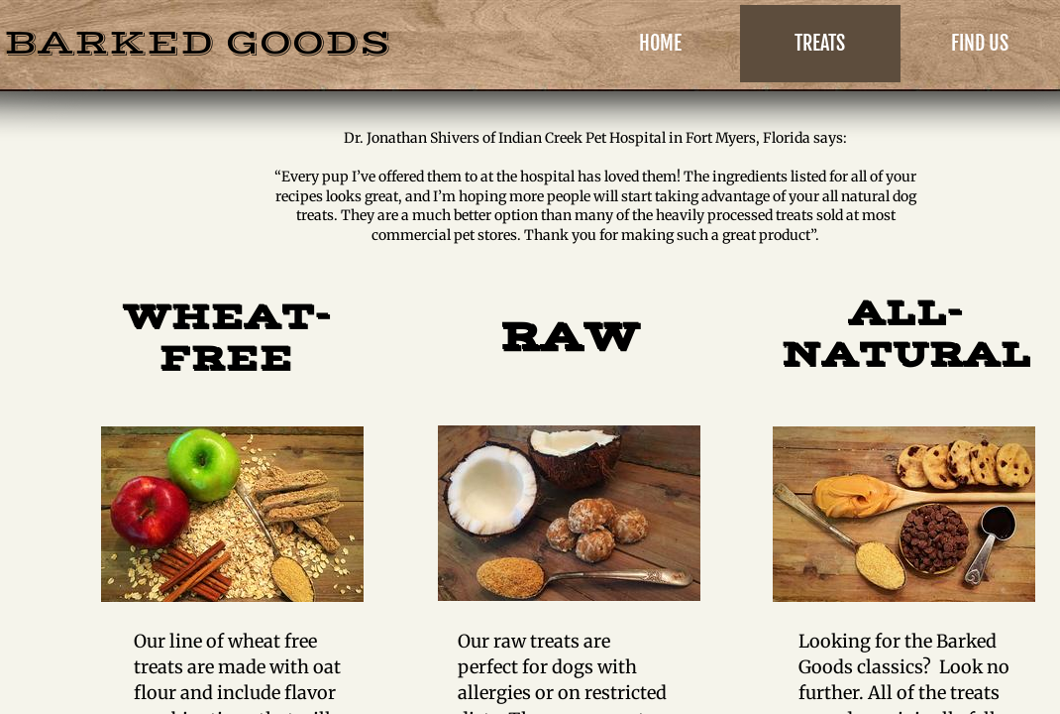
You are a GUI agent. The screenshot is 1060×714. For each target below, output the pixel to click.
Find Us (979, 43)
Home (660, 43)
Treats (820, 43)
